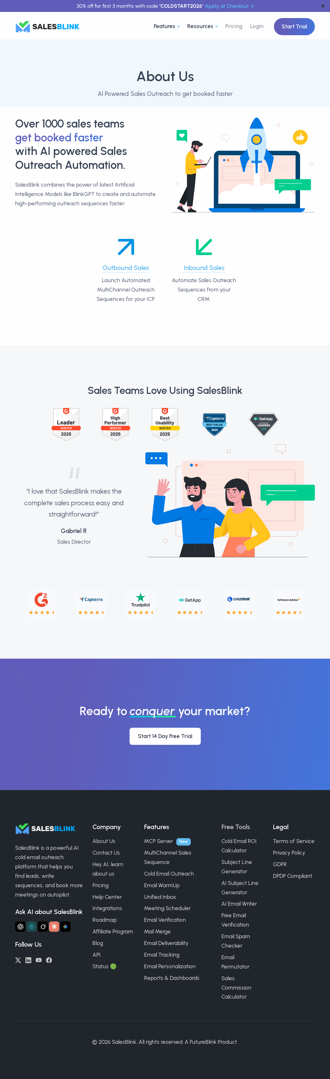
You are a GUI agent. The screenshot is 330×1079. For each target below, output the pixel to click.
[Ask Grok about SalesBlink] (43, 926)
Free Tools (235, 827)
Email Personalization (170, 966)
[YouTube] (39, 959)
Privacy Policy (289, 852)
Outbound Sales (125, 268)
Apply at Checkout (227, 6)
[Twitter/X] (18, 959)
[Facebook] (49, 959)
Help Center (107, 897)
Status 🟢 (104, 966)
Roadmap (104, 920)
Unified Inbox (160, 897)
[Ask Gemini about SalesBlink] (65, 926)
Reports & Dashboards (171, 978)
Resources (200, 26)
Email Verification (165, 920)
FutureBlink (203, 1042)
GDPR (280, 864)
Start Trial (294, 26)
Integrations (107, 908)
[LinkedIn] (28, 959)
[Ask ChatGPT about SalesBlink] (20, 926)
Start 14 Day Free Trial (165, 736)
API (96, 954)
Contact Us (106, 852)
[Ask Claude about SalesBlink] (54, 926)
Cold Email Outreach (169, 873)
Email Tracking (162, 954)
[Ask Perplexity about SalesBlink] (31, 926)
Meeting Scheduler (167, 908)
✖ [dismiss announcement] (323, 6)
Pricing (233, 26)
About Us (103, 841)
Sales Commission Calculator (236, 987)
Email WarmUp (162, 885)
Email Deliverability (166, 943)
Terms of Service (294, 841)
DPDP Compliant (292, 876)
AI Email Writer (239, 903)
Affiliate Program (112, 931)
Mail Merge (157, 931)
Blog (97, 943)
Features (164, 26)
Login (257, 26)
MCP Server (158, 841)
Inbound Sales (204, 268)
